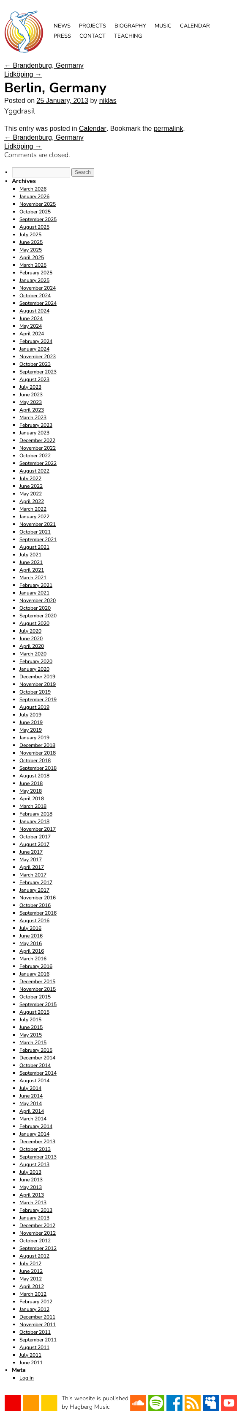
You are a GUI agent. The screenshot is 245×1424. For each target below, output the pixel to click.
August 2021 (34, 547)
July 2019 (30, 714)
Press (62, 36)
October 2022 (35, 455)
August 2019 (34, 707)
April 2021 (31, 570)
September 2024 (38, 303)
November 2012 (37, 1233)
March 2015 (32, 1042)
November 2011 (37, 1324)
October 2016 (35, 905)
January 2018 (34, 821)
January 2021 (34, 592)
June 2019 (31, 722)
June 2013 (31, 1179)
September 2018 (38, 768)
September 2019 (38, 699)
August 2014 (34, 1080)
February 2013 (35, 1210)
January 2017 (34, 890)
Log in (26, 1377)
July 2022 (30, 478)
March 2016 (32, 958)
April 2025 (31, 257)
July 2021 (30, 554)
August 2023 (34, 379)
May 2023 (30, 402)
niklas (108, 100)
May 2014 (30, 1103)
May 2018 (30, 791)
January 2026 (34, 196)
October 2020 (35, 608)
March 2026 (32, 188)
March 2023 (32, 417)
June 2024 (31, 318)
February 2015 (35, 1050)
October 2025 (35, 211)
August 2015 (34, 1012)
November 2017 (37, 829)
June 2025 (31, 242)
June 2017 (31, 852)
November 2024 (37, 288)
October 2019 (35, 691)
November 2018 (37, 752)
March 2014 (32, 1118)
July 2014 (30, 1088)
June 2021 (31, 562)
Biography (130, 26)
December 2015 (37, 981)
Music (163, 26)
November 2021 (37, 524)
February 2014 (35, 1126)
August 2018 (34, 775)
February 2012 (35, 1301)
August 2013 (34, 1164)
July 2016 (30, 928)
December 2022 (37, 440)
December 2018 (37, 745)
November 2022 (37, 448)
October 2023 (35, 364)
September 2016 (38, 913)
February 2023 (35, 425)
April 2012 (31, 1286)
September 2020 (38, 615)
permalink (168, 128)
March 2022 (32, 509)
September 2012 (38, 1248)
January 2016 (34, 974)
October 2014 (35, 1065)
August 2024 (34, 310)
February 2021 (35, 585)
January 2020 (34, 669)
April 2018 (31, 798)
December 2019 (37, 676)
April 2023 (31, 409)
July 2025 (30, 234)
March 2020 (32, 653)
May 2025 (30, 249)
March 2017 (32, 874)
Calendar (195, 26)
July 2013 (30, 1172)
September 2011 (38, 1339)
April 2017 (31, 867)
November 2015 (37, 989)
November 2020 (37, 600)
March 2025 (32, 265)
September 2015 (38, 1004)
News (62, 26)
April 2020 (31, 646)
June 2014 (31, 1095)
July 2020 (30, 631)
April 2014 (31, 1111)
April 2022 (31, 501)
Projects (92, 26)
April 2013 (31, 1195)
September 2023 (38, 371)
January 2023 (34, 432)
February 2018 (35, 813)
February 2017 (35, 882)
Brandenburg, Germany (44, 65)
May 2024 (30, 326)
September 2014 (38, 1073)
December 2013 (37, 1141)
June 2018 (31, 783)
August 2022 (34, 470)
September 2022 (38, 463)
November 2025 (37, 204)
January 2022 (34, 516)
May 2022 (30, 493)
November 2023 (37, 356)
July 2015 (30, 1019)
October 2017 (35, 836)
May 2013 (30, 1187)
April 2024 (31, 333)
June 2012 (31, 1271)
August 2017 (34, 844)
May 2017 (30, 859)
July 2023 (30, 387)
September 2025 (38, 219)
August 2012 (34, 1256)
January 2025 (34, 280)
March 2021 (32, 577)
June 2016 (31, 935)
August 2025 (34, 227)
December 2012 (37, 1225)
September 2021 (38, 539)
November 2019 (37, 684)
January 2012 (34, 1309)
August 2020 (34, 623)
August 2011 (34, 1347)
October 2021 (35, 531)
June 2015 (31, 1027)
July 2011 (30, 1355)
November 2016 (37, 897)
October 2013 (35, 1149)
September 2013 (38, 1156)
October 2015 (35, 996)
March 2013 (32, 1202)
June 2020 (31, 638)
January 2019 (34, 737)
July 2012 (30, 1263)
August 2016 (34, 920)
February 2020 (35, 661)
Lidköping (23, 74)
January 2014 (34, 1134)
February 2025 (35, 272)
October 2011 (35, 1332)
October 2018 (35, 760)
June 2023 (31, 394)
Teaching (128, 36)
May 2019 (30, 730)
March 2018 (32, 806)
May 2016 (30, 943)
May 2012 (30, 1278)
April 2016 (31, 951)
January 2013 (34, 1217)
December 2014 (37, 1057)
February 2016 (35, 966)
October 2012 (35, 1240)
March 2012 (32, 1294)
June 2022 (31, 486)
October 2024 (35, 295)
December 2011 (37, 1316)
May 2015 (30, 1034)
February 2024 (35, 341)
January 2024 (34, 349)
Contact (92, 36)
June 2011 (31, 1362)
